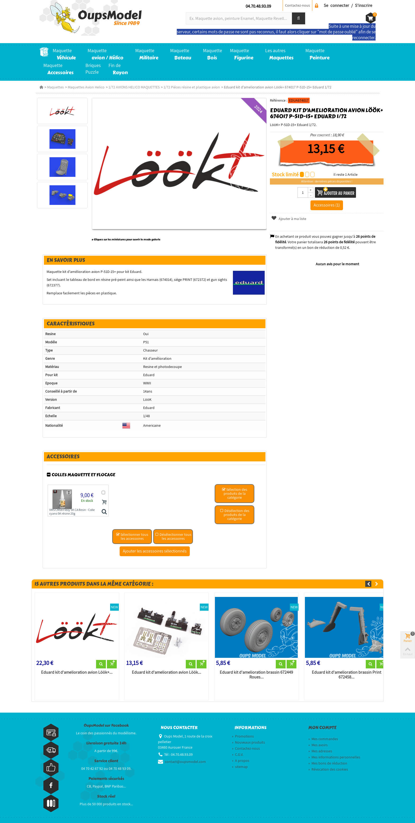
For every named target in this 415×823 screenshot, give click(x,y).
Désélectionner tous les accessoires (173, 536)
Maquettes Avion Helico (86, 87)
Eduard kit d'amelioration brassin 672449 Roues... (256, 675)
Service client (106, 761)
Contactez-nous (297, 5)
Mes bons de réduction (327, 763)
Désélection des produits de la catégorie (234, 514)
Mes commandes (323, 738)
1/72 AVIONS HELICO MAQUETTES (134, 87)
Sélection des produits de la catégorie (234, 493)
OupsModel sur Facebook (106, 725)
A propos (240, 760)
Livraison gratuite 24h (106, 743)
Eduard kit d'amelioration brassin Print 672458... (346, 675)
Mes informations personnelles (334, 757)
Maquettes (55, 87)
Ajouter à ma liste (288, 218)
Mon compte (322, 727)
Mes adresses (320, 751)
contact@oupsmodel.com (185, 761)
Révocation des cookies (328, 769)
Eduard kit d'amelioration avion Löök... (166, 672)
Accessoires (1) (327, 205)
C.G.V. (237, 754)
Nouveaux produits (248, 742)
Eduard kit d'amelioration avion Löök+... (76, 672)
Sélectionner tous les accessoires (132, 536)
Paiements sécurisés (106, 778)
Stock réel (106, 796)
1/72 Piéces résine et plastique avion (192, 87)
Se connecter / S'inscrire (348, 5)
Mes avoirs (318, 745)
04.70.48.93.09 (258, 6)
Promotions (243, 736)
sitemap (240, 766)
